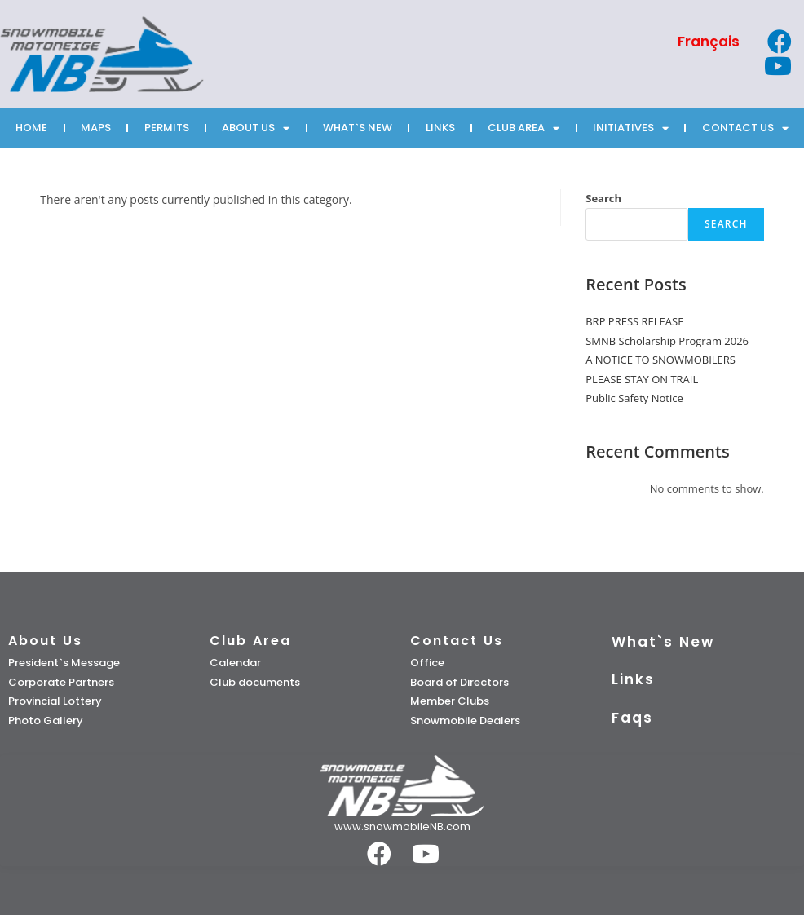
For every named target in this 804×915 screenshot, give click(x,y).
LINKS (440, 127)
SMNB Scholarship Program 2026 (667, 341)
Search (603, 198)
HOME (31, 127)
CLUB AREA (523, 128)
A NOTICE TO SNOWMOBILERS (660, 359)
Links (633, 679)
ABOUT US (255, 128)
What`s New (663, 642)
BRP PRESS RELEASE (634, 321)
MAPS (96, 127)
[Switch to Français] (708, 42)
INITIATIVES (631, 128)
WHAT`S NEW (357, 127)
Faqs (632, 717)
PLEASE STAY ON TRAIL (641, 379)
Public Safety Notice (634, 398)
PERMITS (166, 127)
